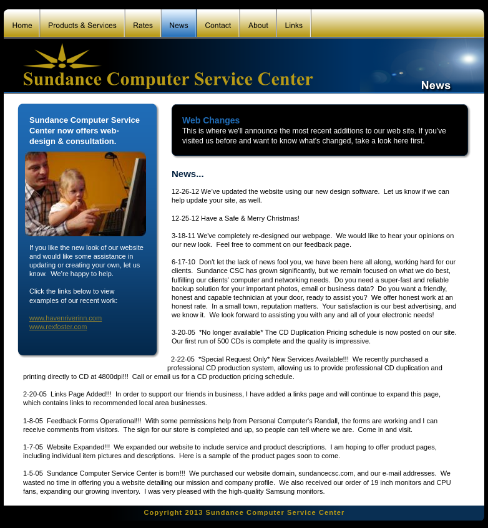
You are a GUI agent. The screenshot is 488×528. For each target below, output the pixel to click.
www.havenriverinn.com (65, 318)
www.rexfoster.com (58, 326)
